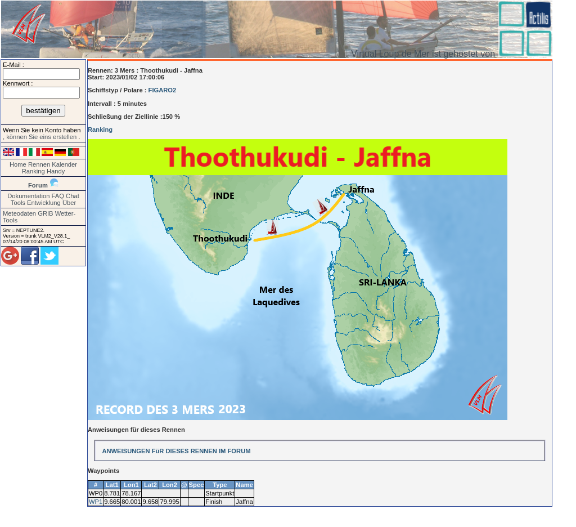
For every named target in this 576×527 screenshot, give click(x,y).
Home (18, 164)
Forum (38, 185)
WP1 (95, 501)
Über (69, 202)
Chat (72, 196)
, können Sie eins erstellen (40, 136)
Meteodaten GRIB (28, 213)
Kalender (64, 164)
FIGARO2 (162, 90)
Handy (56, 171)
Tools (18, 202)
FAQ (58, 196)
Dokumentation (28, 196)
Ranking (33, 171)
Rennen (39, 164)
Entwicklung (44, 202)
